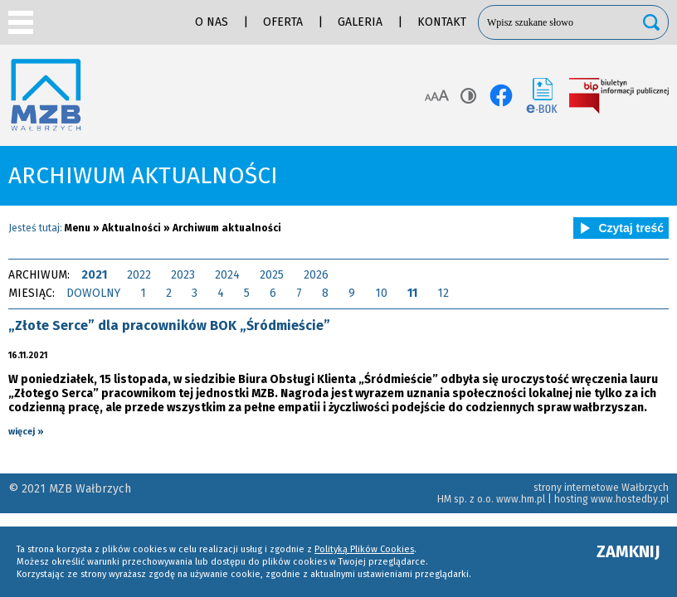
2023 (183, 275)
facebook (501, 95)
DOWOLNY (93, 293)
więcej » (26, 431)
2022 (139, 275)
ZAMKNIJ (628, 551)
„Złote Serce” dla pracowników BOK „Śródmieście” (169, 325)
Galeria (360, 22)
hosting (571, 499)
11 (412, 293)
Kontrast (468, 95)
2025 (272, 275)
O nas (211, 22)
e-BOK (542, 95)
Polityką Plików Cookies (364, 549)
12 (443, 293)
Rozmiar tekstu (437, 95)
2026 (316, 275)
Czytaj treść (619, 228)
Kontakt (441, 22)
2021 (94, 275)
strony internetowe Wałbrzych (601, 487)
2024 (227, 275)
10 (381, 293)
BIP (619, 95)
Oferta (283, 22)
